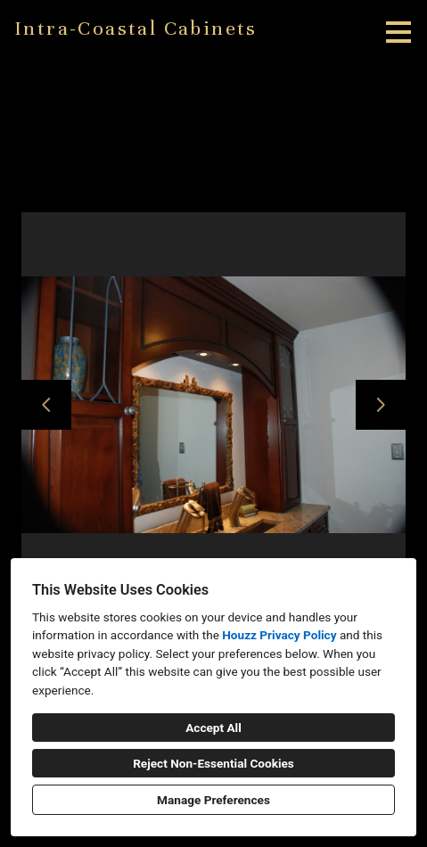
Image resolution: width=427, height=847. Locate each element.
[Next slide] (381, 405)
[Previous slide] (46, 405)
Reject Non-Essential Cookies (213, 763)
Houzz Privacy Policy (279, 635)
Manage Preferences (213, 800)
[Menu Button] (398, 32)
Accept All (213, 727)
